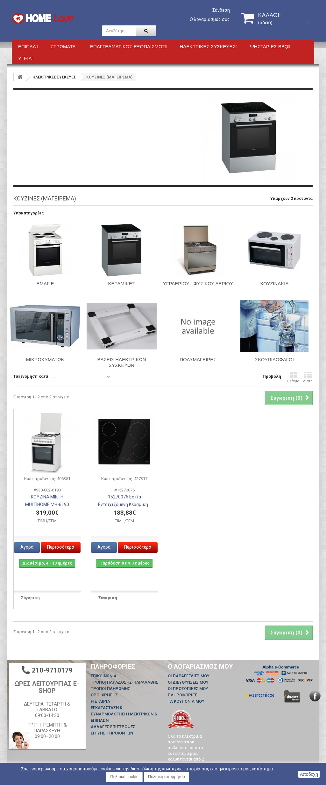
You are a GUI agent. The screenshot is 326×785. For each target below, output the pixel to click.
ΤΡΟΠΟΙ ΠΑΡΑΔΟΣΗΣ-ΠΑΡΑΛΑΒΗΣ (124, 682)
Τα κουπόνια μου (186, 701)
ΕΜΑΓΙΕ (45, 283)
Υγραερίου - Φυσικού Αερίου (198, 283)
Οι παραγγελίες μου (188, 675)
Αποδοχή (309, 774)
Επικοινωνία (104, 675)
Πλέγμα (293, 377)
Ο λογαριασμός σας (210, 19)
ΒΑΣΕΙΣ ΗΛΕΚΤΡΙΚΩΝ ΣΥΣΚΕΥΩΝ (121, 362)
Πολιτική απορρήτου (166, 776)
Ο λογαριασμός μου (200, 666)
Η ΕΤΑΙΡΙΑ (100, 701)
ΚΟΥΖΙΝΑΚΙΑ (274, 283)
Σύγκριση (30, 597)
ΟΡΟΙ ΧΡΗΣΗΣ (104, 695)
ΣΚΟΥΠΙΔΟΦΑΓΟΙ (274, 359)
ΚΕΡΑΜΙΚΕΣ (121, 283)
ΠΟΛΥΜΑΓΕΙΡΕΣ (198, 359)
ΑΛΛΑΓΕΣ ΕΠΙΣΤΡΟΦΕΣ (113, 726)
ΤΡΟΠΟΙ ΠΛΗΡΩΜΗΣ (110, 688)
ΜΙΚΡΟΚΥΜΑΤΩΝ (45, 359)
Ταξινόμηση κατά (30, 376)
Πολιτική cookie (124, 776)
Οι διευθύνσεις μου (188, 682)
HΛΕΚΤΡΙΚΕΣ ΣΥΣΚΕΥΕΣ (54, 77)
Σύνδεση (221, 10)
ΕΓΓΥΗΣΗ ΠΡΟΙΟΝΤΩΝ (112, 733)
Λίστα (308, 377)
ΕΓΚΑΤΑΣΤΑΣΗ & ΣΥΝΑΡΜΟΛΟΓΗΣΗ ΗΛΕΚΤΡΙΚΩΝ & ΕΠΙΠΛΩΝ (124, 714)
